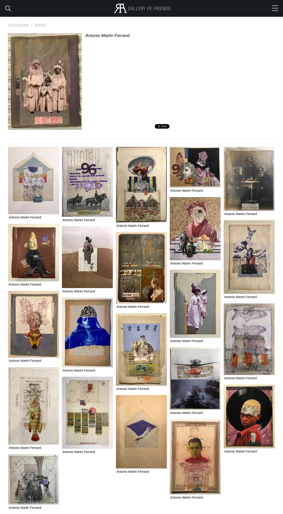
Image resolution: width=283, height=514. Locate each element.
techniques (20, 25)
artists (40, 25)
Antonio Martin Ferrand (25, 217)
